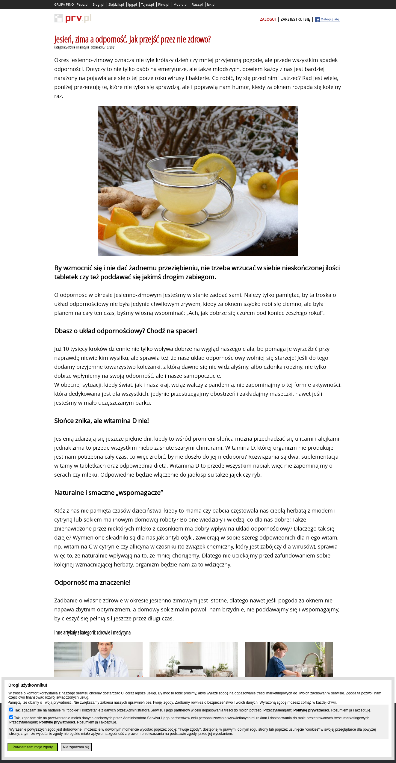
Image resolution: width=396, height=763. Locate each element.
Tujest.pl (147, 4)
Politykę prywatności (311, 710)
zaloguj (268, 19)
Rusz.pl (197, 4)
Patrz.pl (82, 4)
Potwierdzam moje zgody (33, 747)
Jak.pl (211, 4)
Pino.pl (163, 4)
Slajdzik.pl (116, 4)
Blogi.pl (98, 4)
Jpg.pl (132, 4)
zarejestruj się (295, 19)
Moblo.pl (180, 4)
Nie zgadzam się (76, 747)
